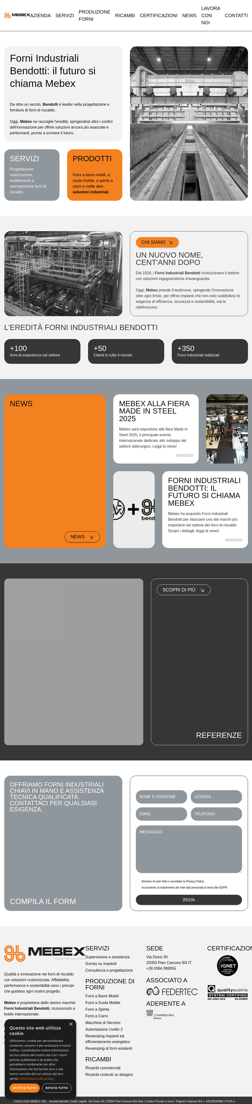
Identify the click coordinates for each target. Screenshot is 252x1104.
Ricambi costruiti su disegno (109, 1075)
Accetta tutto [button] (24, 1088)
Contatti (236, 15)
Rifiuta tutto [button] (56, 1088)
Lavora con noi (210, 15)
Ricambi (125, 15)
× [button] (71, 1024)
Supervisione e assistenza (107, 957)
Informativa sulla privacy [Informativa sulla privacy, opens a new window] (37, 1079)
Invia (189, 900)
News (189, 15)
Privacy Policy (195, 881)
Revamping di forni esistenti (108, 1049)
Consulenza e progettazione (109, 971)
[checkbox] (138, 882)
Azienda (40, 15)
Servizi (64, 15)
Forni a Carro (96, 1016)
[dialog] (40, 1059)
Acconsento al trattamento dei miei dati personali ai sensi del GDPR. (185, 887)
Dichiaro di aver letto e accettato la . (174, 881)
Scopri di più (184, 590)
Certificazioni (159, 15)
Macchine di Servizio (102, 1023)
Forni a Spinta (97, 1010)
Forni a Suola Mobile (102, 1003)
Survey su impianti (101, 964)
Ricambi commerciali (103, 1068)
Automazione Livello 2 (104, 1030)
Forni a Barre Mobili (102, 996)
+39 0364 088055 (161, 969)
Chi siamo (158, 242)
